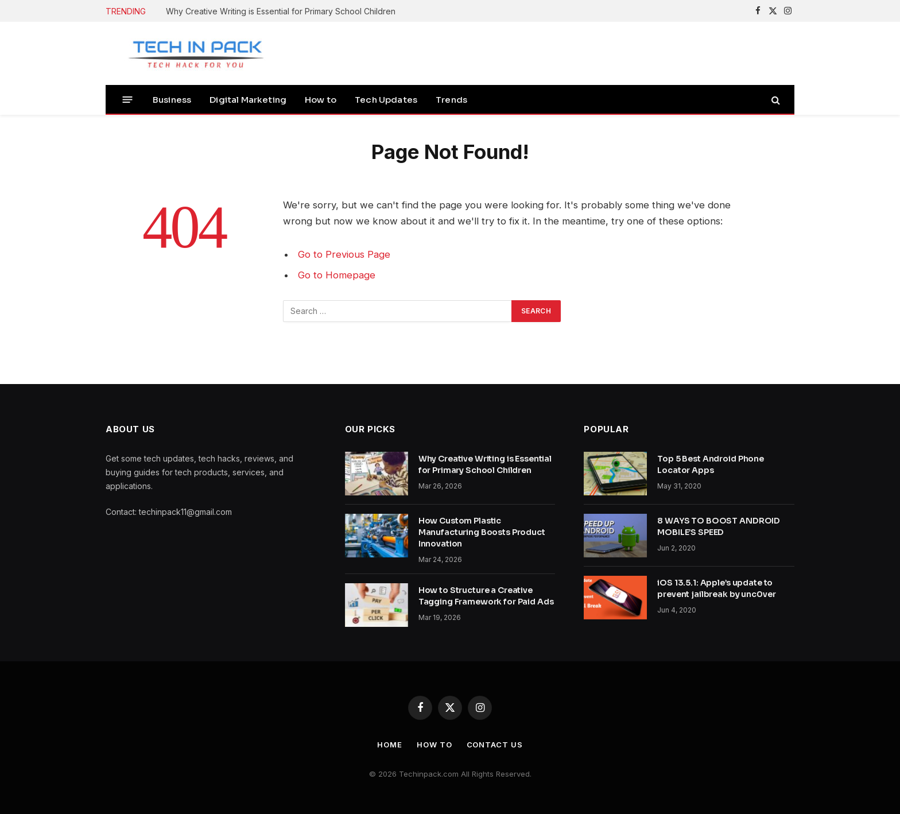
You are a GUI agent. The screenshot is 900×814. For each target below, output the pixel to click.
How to (320, 99)
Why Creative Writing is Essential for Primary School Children (280, 11)
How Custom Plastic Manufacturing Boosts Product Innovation (481, 532)
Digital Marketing (248, 99)
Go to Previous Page (344, 254)
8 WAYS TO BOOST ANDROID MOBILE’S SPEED (718, 526)
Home (389, 744)
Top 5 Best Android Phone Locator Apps (710, 464)
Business (172, 99)
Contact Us (495, 744)
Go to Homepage (336, 275)
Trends (451, 99)
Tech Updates (386, 99)
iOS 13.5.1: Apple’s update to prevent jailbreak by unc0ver (716, 588)
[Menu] (128, 99)
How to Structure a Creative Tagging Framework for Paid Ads (486, 596)
